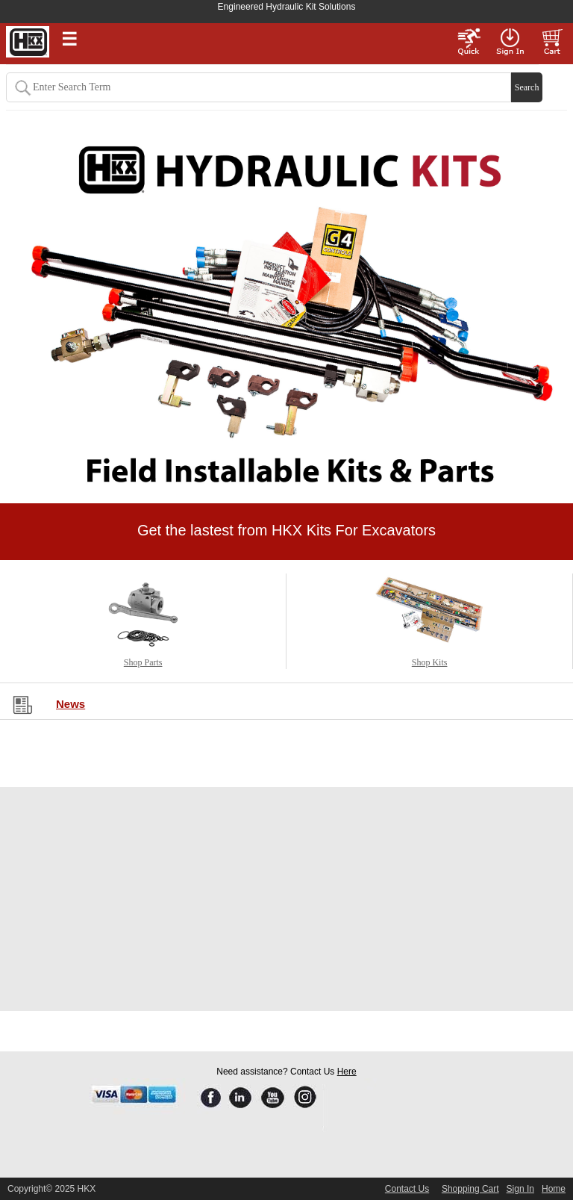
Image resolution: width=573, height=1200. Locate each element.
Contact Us (407, 1189)
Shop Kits (430, 662)
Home (554, 1189)
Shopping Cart (470, 1189)
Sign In (520, 1189)
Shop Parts (143, 662)
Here (347, 1071)
